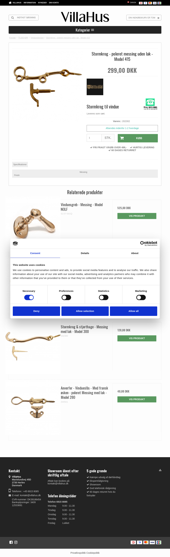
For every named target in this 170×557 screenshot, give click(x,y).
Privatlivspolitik (78, 552)
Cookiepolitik (92, 552)
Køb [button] (130, 138)
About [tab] (134, 253)
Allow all (133, 311)
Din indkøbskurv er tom (144, 17)
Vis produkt (137, 215)
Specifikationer (20, 164)
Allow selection (85, 311)
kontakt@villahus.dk (30, 495)
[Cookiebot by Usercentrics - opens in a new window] (142, 243)
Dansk (131, 2)
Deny (36, 311)
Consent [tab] (35, 253)
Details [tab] (85, 253)
